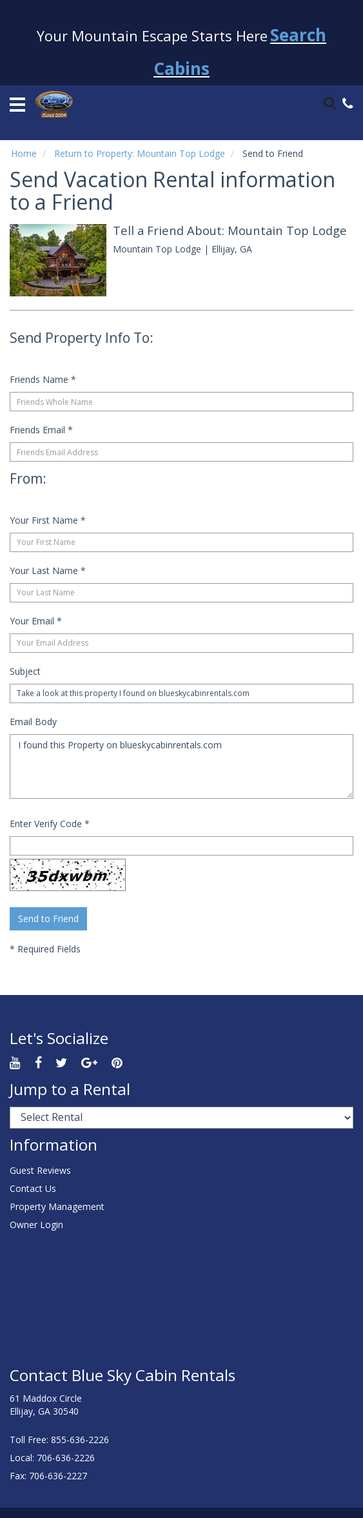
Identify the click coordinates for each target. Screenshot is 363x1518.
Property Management (57, 1206)
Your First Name (48, 520)
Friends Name (43, 379)
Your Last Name (48, 570)
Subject (25, 671)
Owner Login (36, 1224)
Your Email (36, 621)
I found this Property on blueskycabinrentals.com (181, 766)
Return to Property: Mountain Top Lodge (139, 153)
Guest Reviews (40, 1170)
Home (24, 153)
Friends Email (41, 430)
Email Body (33, 721)
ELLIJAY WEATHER (181, 1300)
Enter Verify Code (50, 823)
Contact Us (33, 1188)
